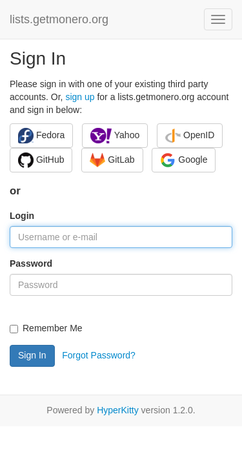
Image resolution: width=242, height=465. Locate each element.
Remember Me (46, 328)
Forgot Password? (99, 355)
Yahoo (114, 135)
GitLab (112, 160)
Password (31, 263)
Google (183, 160)
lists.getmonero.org (59, 19)
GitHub (41, 160)
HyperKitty (118, 410)
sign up (79, 97)
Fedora (41, 135)
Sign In (32, 355)
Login (22, 216)
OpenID (189, 135)
